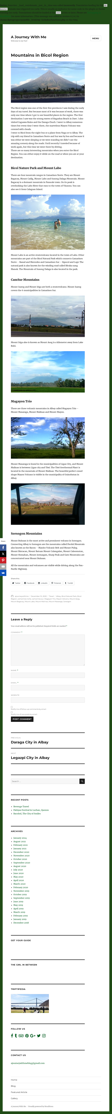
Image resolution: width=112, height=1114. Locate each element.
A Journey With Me (28, 37)
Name (14, 670)
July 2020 (18, 869)
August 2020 (19, 866)
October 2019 (20, 894)
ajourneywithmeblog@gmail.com (28, 1063)
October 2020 (20, 859)
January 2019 (19, 919)
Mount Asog (74, 599)
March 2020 (19, 884)
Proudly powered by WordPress (40, 1106)
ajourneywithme (22, 596)
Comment (16, 632)
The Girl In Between (24, 965)
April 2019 (18, 908)
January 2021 (19, 848)
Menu (95, 38)
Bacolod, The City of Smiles (27, 813)
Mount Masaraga (56, 601)
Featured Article (19, 1092)
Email (14, 683)
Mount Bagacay (17, 601)
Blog (13, 1086)
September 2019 (21, 898)
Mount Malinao (41, 601)
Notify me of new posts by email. (24, 714)
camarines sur (38, 599)
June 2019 (18, 901)
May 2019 (18, 905)
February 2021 (20, 845)
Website (15, 695)
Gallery (14, 1098)
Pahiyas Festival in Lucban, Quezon (31, 810)
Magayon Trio (49, 599)
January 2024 (20, 838)
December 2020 (21, 852)
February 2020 (20, 887)
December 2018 (21, 922)
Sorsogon (67, 601)
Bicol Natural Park (69, 596)
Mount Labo (30, 601)
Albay (58, 596)
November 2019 (21, 891)
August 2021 (19, 841)
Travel (51, 596)
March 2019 (19, 912)
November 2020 (21, 855)
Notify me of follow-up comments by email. (28, 709)
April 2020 (18, 880)
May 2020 (18, 877)
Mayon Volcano (62, 599)
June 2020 (18, 873)
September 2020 (21, 862)
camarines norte (24, 599)
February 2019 (20, 915)
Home (14, 1080)
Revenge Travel (21, 806)
